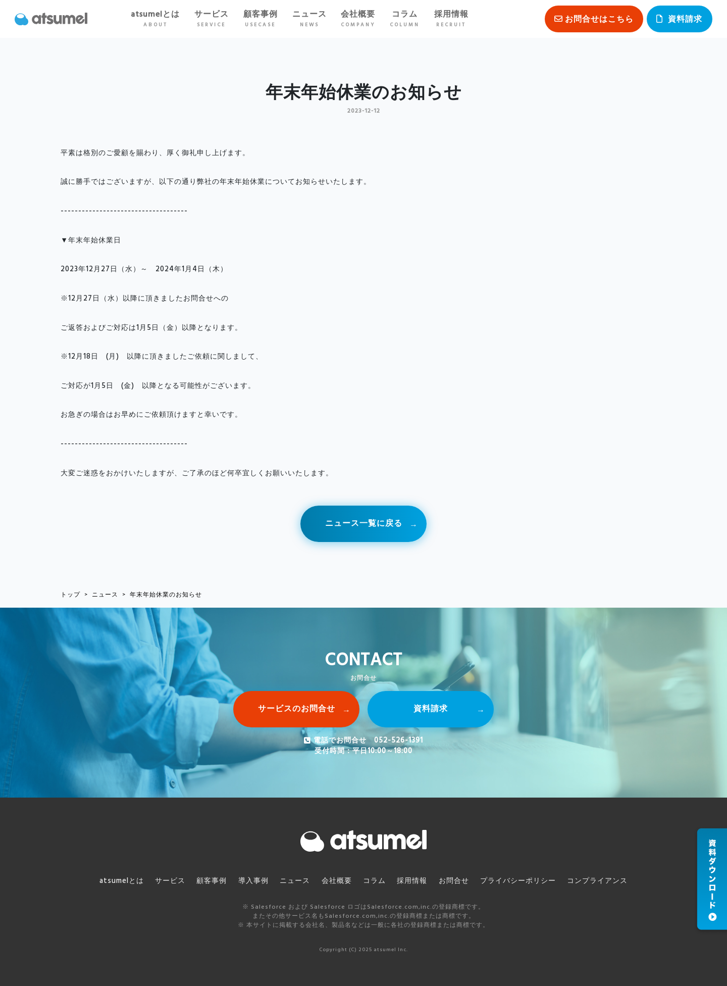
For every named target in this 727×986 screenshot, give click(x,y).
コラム (405, 19)
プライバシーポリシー (518, 881)
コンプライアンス (597, 881)
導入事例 (253, 881)
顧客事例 (260, 19)
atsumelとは (155, 19)
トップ (70, 595)
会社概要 (358, 19)
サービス (211, 19)
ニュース (309, 19)
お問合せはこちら (599, 19)
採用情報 (451, 19)
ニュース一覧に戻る (363, 523)
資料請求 (685, 19)
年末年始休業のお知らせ (166, 595)
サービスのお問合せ (296, 709)
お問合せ (454, 881)
